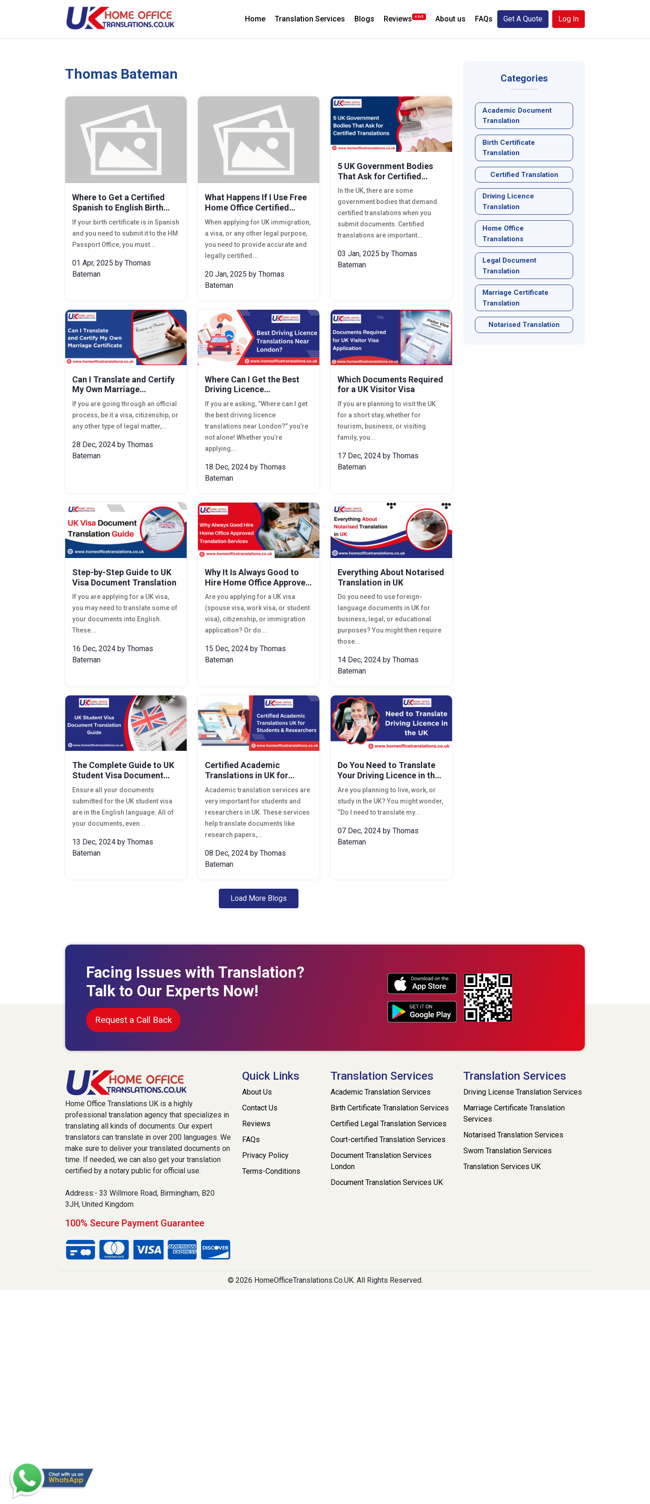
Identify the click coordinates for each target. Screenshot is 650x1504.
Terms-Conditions (271, 1171)
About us (450, 18)
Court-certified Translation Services (388, 1139)
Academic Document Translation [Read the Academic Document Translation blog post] (517, 115)
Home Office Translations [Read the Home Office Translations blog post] (503, 233)
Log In (568, 18)
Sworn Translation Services (507, 1150)
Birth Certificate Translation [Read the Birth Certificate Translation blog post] (508, 147)
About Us (257, 1092)
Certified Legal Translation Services (389, 1123)
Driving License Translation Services (522, 1092)
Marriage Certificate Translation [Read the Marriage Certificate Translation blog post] (515, 297)
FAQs (484, 18)
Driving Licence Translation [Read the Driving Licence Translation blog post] (508, 201)
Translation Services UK (502, 1166)
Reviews (405, 18)
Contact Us (260, 1107)
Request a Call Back (133, 1019)
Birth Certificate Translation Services (390, 1107)
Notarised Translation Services (513, 1134)
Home (255, 18)
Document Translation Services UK (387, 1182)
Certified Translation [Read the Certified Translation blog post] (524, 174)
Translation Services (310, 18)
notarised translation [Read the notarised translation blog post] (524, 324)
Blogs (364, 18)
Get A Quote (522, 18)
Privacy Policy (265, 1155)
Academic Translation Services (381, 1092)
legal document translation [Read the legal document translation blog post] (509, 265)
